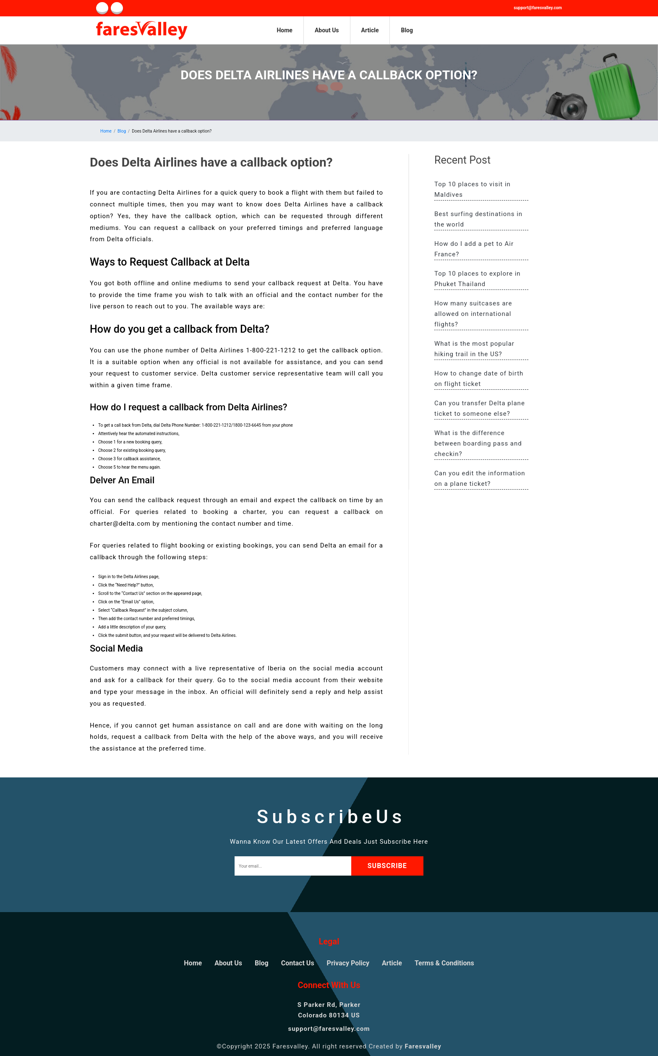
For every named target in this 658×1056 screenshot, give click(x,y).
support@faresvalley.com (538, 7)
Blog (407, 30)
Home (284, 30)
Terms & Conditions (444, 963)
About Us (327, 30)
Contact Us (297, 963)
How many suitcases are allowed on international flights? (473, 314)
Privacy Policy (348, 963)
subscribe (390, 866)
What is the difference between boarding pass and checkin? (478, 443)
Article (370, 30)
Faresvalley (423, 1046)
